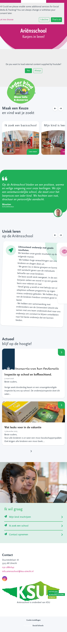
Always (38, 71)
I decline (44, 20)
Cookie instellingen (33, 620)
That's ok (56, 20)
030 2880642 (8, 567)
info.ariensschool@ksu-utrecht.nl (18, 571)
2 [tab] (35, 93)
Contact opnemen (16, 535)
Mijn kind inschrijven (17, 517)
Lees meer (61, 352)
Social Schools (38, 626)
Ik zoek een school (16, 526)
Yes (28, 71)
